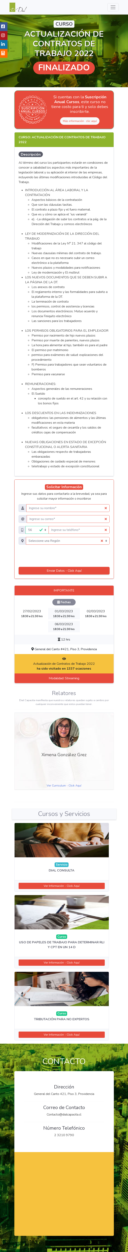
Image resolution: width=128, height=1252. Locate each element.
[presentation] (64, 556)
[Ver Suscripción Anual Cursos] (33, 109)
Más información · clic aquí (80, 121)
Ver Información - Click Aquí (61, 886)
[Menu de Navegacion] (113, 7)
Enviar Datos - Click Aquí (64, 570)
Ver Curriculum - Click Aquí (64, 785)
